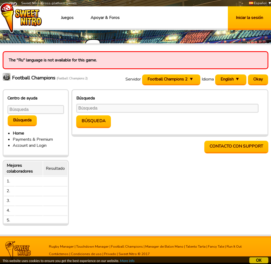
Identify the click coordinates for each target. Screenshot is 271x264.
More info (127, 261)
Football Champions (127, 246)
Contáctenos (59, 254)
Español (258, 3)
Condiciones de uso (86, 254)
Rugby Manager (61, 246)
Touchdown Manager (92, 246)
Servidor (133, 79)
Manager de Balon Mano (164, 246)
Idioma (208, 79)
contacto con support (236, 146)
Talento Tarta (196, 246)
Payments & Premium (33, 139)
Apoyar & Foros (105, 18)
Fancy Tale (216, 246)
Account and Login (30, 145)
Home (18, 133)
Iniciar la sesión (249, 18)
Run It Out (234, 246)
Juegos (67, 18)
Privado (110, 254)
